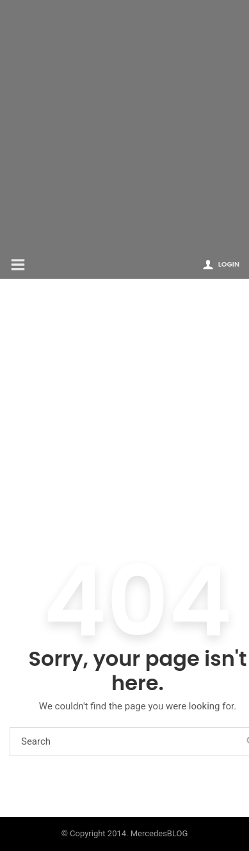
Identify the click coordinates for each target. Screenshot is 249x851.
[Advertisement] (124, 124)
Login (228, 264)
